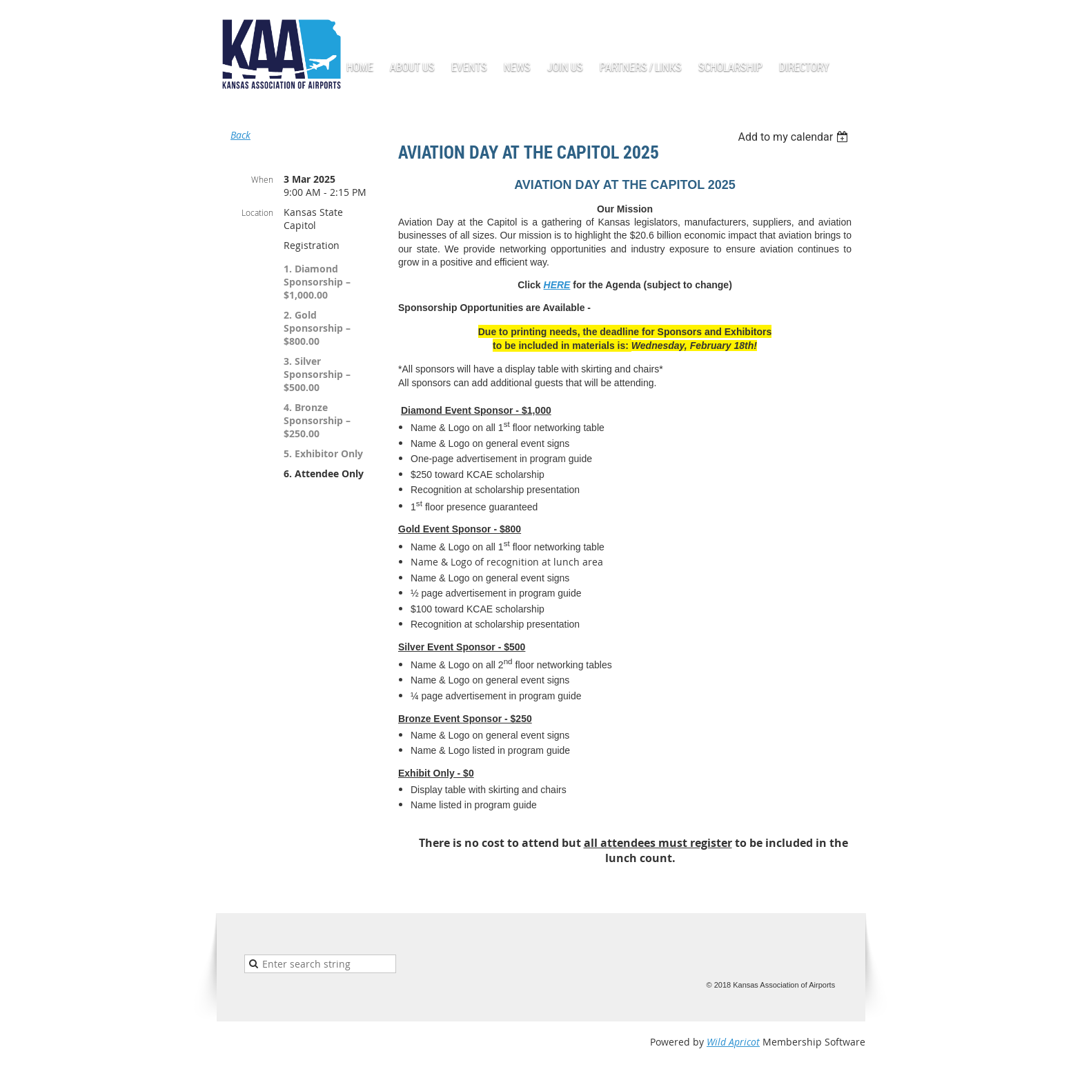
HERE (557, 284)
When (262, 179)
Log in (851, 20)
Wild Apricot (733, 1041)
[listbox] (795, 137)
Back (240, 134)
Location (257, 212)
